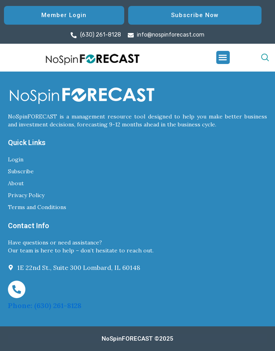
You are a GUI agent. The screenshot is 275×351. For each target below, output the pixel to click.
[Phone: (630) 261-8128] (16, 289)
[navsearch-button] (249, 58)
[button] (223, 57)
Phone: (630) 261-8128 (44, 305)
